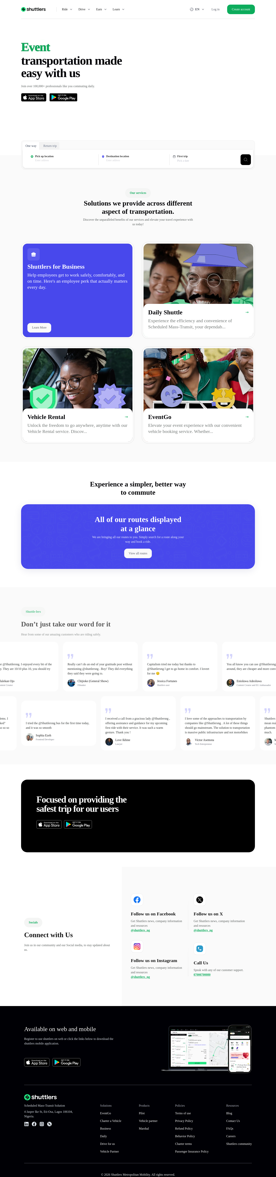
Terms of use (183, 1113)
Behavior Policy (185, 1136)
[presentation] (65, 160)
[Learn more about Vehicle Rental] (126, 417)
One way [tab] (30, 145)
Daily (103, 1136)
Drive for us (107, 1143)
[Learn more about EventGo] (247, 417)
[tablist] (41, 146)
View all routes (138, 553)
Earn (101, 9)
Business (105, 1128)
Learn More (39, 327)
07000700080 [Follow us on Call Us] (202, 992)
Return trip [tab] (50, 145)
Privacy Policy (184, 1121)
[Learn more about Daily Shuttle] (247, 313)
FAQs (229, 1128)
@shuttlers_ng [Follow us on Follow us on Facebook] (140, 947)
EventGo (105, 1113)
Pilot (142, 1113)
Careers (231, 1136)
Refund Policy (184, 1128)
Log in (215, 9)
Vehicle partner (148, 1121)
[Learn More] (39, 328)
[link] (77, 290)
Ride (67, 9)
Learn (119, 9)
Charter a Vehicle (110, 1121)
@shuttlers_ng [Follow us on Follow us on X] (203, 947)
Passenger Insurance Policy (192, 1151)
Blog (229, 1113)
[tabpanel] (138, 160)
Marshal (144, 1128)
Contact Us (233, 1121)
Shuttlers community (239, 1143)
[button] (201, 816)
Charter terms (183, 1143)
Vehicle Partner (109, 1151)
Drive (84, 9)
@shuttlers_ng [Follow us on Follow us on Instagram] (140, 994)
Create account (241, 9)
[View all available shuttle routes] (138, 553)
